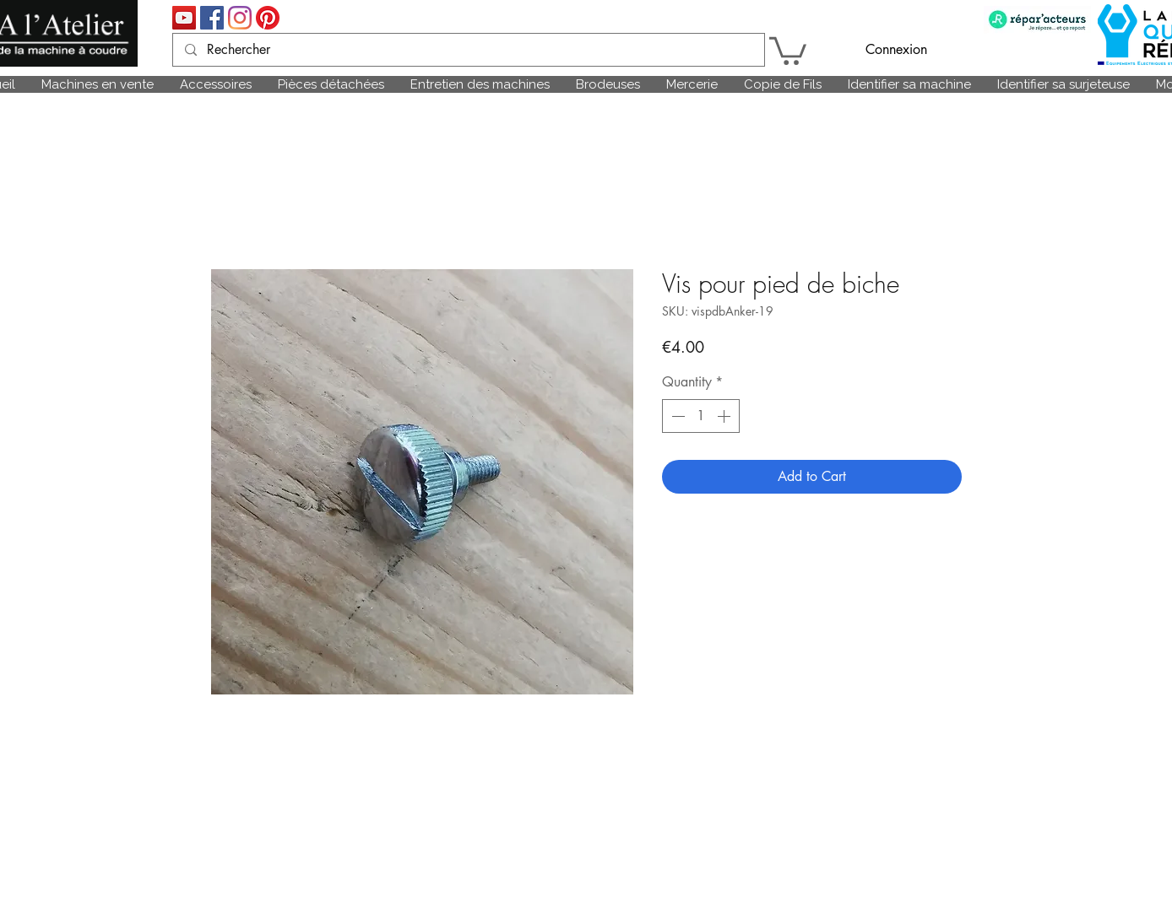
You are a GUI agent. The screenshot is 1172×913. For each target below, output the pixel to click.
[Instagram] (240, 18)
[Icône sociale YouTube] (184, 18)
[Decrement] (676, 416)
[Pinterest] (267, 18)
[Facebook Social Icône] (212, 18)
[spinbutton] (701, 416)
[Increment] (725, 416)
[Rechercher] (468, 50)
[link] (787, 49)
